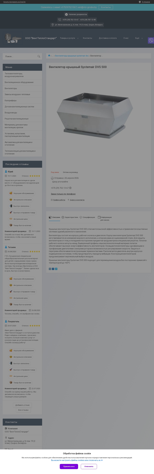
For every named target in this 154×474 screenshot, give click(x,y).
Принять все (69, 466)
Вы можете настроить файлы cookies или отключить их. (76, 460)
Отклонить (88, 466)
